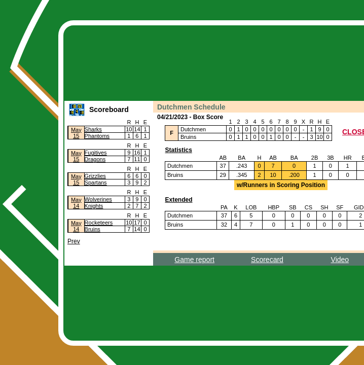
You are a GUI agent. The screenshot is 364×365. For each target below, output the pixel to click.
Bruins (92, 229)
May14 (76, 203)
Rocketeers (99, 223)
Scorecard (267, 260)
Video (340, 260)
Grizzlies (95, 176)
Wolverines (98, 199)
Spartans (96, 182)
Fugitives (96, 153)
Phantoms (97, 136)
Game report (194, 260)
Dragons (95, 159)
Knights (94, 206)
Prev (73, 241)
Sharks (93, 129)
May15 (76, 133)
